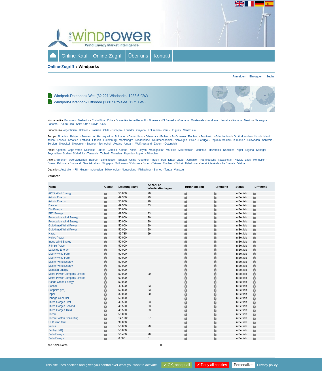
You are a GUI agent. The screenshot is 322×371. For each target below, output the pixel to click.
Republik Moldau (221, 140)
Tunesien (116, 153)
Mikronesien (112, 169)
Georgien (143, 159)
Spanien (91, 143)
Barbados (83, 120)
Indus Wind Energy (60, 241)
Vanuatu (179, 169)
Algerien (61, 149)
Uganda (128, 153)
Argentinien (70, 130)
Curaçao (117, 130)
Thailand (168, 163)
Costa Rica (98, 120)
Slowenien (78, 143)
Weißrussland (143, 143)
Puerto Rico (67, 124)
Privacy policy (267, 365)
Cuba (110, 120)
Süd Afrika (79, 153)
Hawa (52, 233)
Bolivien (83, 130)
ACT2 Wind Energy (59, 193)
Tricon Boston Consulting (63, 318)
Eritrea (101, 149)
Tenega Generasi (59, 298)
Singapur (107, 163)
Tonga (168, 169)
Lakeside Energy (58, 249)
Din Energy (55, 209)
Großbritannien (243, 136)
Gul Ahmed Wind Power (63, 225)
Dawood (53, 205)
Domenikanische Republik (131, 120)
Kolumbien (154, 130)
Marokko (171, 149)
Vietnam (242, 163)
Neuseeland (129, 169)
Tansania (92, 153)
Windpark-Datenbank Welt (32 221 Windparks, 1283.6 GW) (101, 96)
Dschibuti (89, 149)
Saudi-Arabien (91, 163)
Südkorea (134, 163)
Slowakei (64, 143)
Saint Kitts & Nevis (87, 124)
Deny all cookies (212, 365)
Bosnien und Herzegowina (97, 136)
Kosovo (61, 140)
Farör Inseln (179, 136)
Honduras (212, 120)
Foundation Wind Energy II (64, 221)
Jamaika (225, 120)
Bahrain (93, 159)
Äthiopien (152, 153)
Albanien (62, 136)
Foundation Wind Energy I (64, 217)
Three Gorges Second (62, 306)
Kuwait (239, 159)
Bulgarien (120, 136)
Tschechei (104, 143)
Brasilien (96, 130)
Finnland (193, 136)
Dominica (154, 120)
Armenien (61, 159)
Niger (240, 149)
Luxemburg (110, 140)
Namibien (229, 149)
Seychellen (54, 153)
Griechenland (223, 136)
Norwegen (181, 140)
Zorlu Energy (56, 334)
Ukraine (117, 143)
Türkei (179, 163)
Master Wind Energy (61, 261)
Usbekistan (191, 163)
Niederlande (143, 140)
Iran (163, 159)
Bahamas (70, 120)
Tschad (104, 153)
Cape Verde (75, 149)
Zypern (158, 143)
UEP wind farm (57, 322)
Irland (257, 136)
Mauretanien (185, 149)
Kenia (132, 149)
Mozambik (215, 149)
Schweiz (267, 140)
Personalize (243, 365)
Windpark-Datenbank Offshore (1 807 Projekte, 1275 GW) (100, 102)
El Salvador (169, 120)
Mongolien (259, 159)
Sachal (53, 286)
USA (103, 124)
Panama (53, 124)
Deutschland (136, 136)
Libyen (142, 149)
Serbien (52, 143)
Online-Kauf (74, 56)
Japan (180, 159)
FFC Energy (56, 213)
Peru (165, 130)
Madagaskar (156, 149)
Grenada (183, 120)
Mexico (248, 120)
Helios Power (56, 237)
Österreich (171, 143)
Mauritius (200, 149)
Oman (51, 163)
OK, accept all (177, 365)
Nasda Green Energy (61, 282)
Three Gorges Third (60, 310)
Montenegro (126, 140)
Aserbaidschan (78, 159)
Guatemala (197, 120)
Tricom (53, 314)
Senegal (261, 149)
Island (266, 136)
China (132, 159)
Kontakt (162, 56)
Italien (51, 140)
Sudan (67, 153)
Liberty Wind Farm (59, 253)
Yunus (52, 326)
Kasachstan (225, 159)
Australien (66, 169)
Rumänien (239, 140)
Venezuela (189, 130)
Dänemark (152, 136)
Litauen (96, 140)
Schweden (253, 140)
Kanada (237, 120)
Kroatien (73, 140)
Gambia (112, 149)
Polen (192, 140)
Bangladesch (108, 159)
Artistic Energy (57, 197)
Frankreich (207, 136)
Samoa (158, 169)
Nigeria (249, 149)
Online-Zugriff (107, 56)
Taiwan (156, 163)
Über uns (138, 56)
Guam (84, 169)
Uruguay (176, 130)
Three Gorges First (60, 302)
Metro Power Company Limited (67, 273)
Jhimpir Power (57, 245)
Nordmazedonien (162, 140)
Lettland (85, 140)
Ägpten (140, 153)
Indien (155, 159)
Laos (248, 159)
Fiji (76, 169)
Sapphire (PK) (57, 290)
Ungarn (128, 143)
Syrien (146, 163)
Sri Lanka (121, 163)
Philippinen (145, 169)
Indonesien (96, 169)
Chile (106, 130)
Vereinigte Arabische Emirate (218, 163)
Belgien (74, 136)
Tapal (52, 294)
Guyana (141, 130)
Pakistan (62, 163)
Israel (171, 159)
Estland (164, 136)
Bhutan (122, 159)
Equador (129, 130)
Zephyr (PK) (56, 330)
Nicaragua (261, 120)
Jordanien (192, 159)
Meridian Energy (58, 269)
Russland (75, 163)
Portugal (203, 140)
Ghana (123, 149)
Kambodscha (208, 159)
